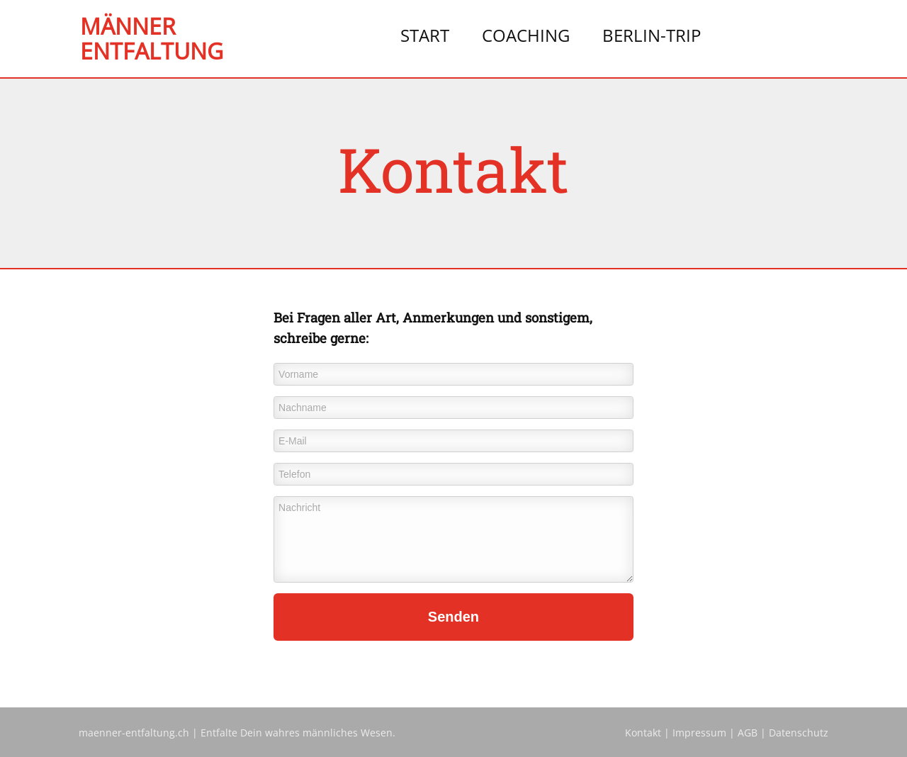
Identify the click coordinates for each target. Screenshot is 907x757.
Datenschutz (798, 732)
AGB (747, 732)
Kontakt (643, 732)
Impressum (699, 732)
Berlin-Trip (651, 35)
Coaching (526, 35)
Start (424, 35)
